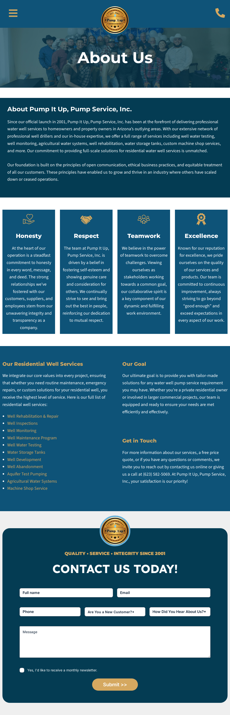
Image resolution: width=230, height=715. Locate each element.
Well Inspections (22, 423)
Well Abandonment (25, 467)
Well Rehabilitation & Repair (32, 416)
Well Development (24, 460)
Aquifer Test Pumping (27, 474)
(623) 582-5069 (156, 474)
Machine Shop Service (27, 488)
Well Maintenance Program (32, 438)
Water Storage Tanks (26, 452)
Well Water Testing (24, 445)
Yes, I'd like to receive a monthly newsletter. (62, 670)
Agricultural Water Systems (32, 481)
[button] (13, 14)
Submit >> (115, 684)
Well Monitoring (21, 431)
